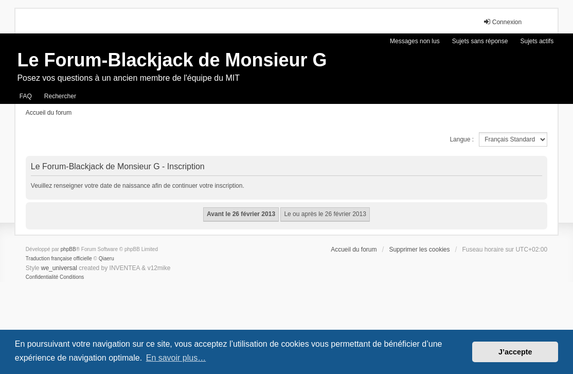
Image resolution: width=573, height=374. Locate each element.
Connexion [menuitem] (502, 22)
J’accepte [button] (515, 352)
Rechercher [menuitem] (60, 96)
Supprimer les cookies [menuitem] (419, 249)
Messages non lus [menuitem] (415, 41)
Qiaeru (106, 258)
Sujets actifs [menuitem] (536, 41)
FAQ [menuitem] (26, 96)
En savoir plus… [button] (176, 357)
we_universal (59, 268)
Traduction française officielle (59, 258)
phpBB (68, 249)
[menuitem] (42, 277)
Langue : (462, 139)
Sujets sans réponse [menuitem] (480, 41)
